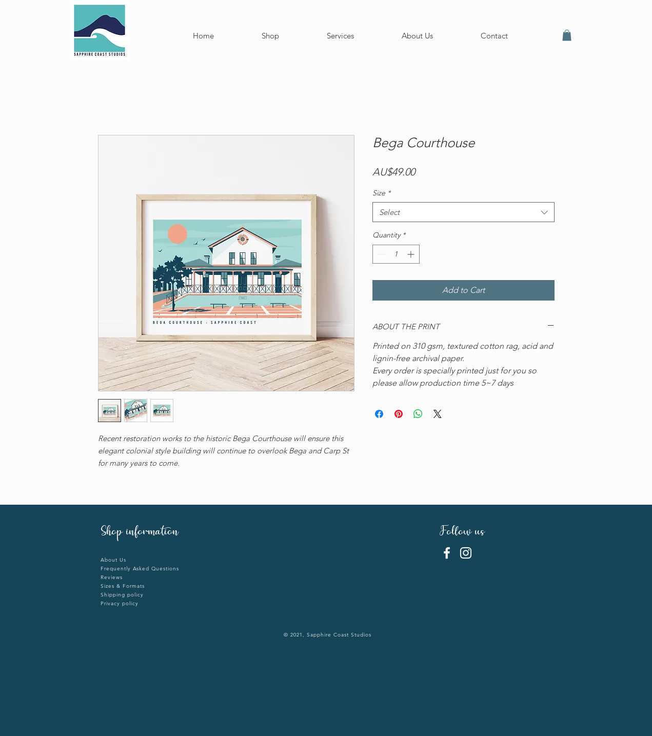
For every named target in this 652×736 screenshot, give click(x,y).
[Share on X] (437, 414)
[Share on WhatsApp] (418, 414)
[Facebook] (447, 553)
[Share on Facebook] (379, 414)
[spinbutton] (396, 254)
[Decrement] (380, 254)
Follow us (463, 533)
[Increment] (411, 254)
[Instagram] (465, 553)
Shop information (140, 533)
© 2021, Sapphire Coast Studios (327, 634)
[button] (566, 35)
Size (381, 192)
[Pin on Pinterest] (398, 414)
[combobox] (463, 212)
